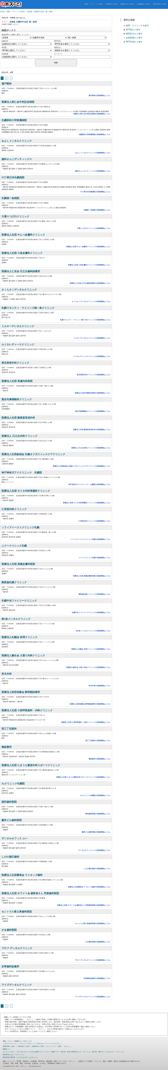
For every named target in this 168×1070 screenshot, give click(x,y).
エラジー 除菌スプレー (53, 1052)
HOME (2, 12)
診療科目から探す (38, 1046)
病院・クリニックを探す (94, 4)
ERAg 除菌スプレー (37, 1052)
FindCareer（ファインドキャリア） (48, 1043)
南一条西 (49, 12)
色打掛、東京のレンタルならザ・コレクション (108, 1052)
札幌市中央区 (39, 12)
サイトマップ (51, 1046)
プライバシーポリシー (26, 1043)
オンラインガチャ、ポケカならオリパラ (17, 1052)
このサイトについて (10, 1043)
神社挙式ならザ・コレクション (13, 1054)
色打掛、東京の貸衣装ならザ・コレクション (76, 1052)
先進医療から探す (143, 4)
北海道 (29, 12)
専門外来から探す (160, 4)
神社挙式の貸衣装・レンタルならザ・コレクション (20, 1057)
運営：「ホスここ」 (65, 1046)
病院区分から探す (127, 4)
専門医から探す (112, 4)
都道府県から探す (9, 1046)
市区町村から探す (24, 1046)
